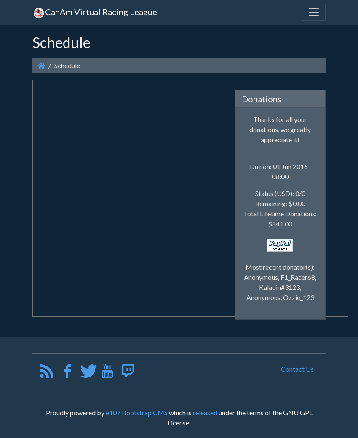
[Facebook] (67, 373)
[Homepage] (41, 65)
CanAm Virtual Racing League (94, 12)
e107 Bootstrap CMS (137, 413)
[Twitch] (127, 373)
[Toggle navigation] (314, 12)
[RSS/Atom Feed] (46, 373)
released (205, 413)
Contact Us (297, 369)
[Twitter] (87, 373)
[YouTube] (107, 373)
